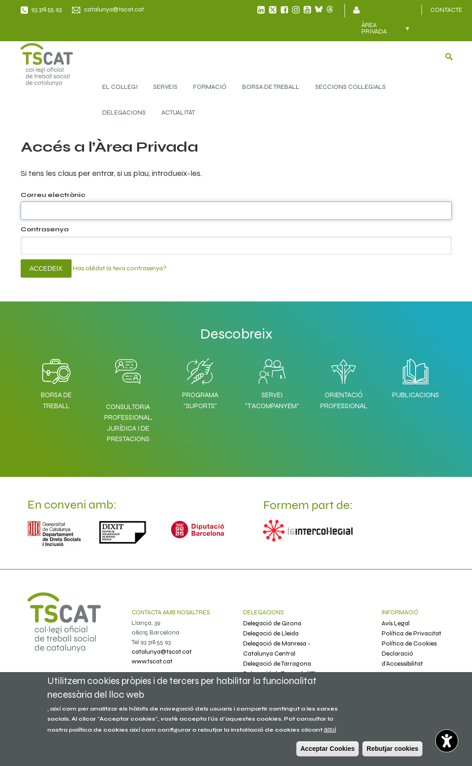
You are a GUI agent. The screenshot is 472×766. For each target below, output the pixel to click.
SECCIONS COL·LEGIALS (350, 87)
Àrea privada (381, 31)
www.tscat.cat (152, 661)
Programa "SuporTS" (200, 381)
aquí (330, 729)
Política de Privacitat (411, 633)
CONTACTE (446, 10)
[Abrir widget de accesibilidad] (446, 740)
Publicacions (415, 376)
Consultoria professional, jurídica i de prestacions (128, 423)
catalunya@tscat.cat (114, 9)
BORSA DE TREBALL (271, 87)
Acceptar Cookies (327, 748)
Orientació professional (343, 381)
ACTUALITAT (178, 112)
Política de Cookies (409, 643)
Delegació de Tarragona (277, 664)
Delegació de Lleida (271, 633)
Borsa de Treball (56, 381)
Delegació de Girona (272, 623)
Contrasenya (45, 229)
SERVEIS (165, 87)
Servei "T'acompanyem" (272, 381)
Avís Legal (396, 623)
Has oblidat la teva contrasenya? (120, 268)
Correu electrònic (53, 195)
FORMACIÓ (210, 87)
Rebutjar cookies (392, 748)
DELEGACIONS (124, 112)
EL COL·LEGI (120, 87)
